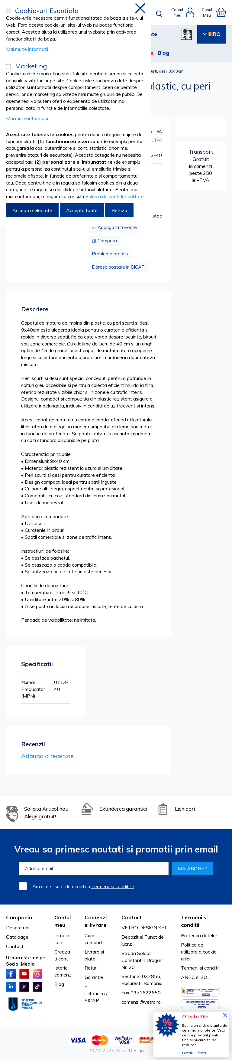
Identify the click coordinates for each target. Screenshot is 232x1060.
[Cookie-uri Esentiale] (8, 10)
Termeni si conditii (200, 968)
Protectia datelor (199, 935)
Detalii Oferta (194, 1053)
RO (212, 34)
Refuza (119, 210)
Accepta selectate (32, 210)
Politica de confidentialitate (114, 196)
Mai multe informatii (27, 49)
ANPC (188, 977)
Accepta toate (82, 210)
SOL (205, 977)
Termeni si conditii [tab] (194, 921)
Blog (163, 52)
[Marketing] (8, 66)
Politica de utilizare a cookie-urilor (200, 952)
